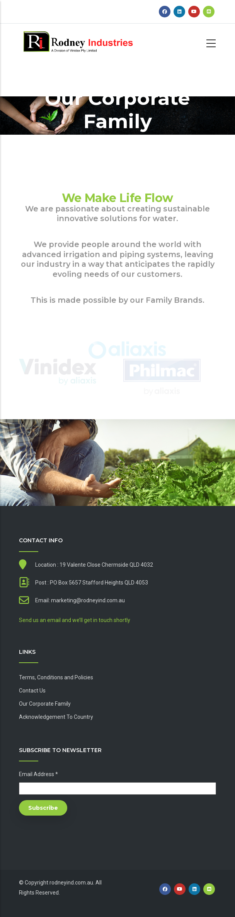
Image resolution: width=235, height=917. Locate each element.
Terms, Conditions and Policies (56, 677)
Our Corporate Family (45, 704)
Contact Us (32, 690)
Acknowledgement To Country (56, 717)
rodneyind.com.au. (71, 882)
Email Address (38, 774)
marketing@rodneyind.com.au (88, 600)
